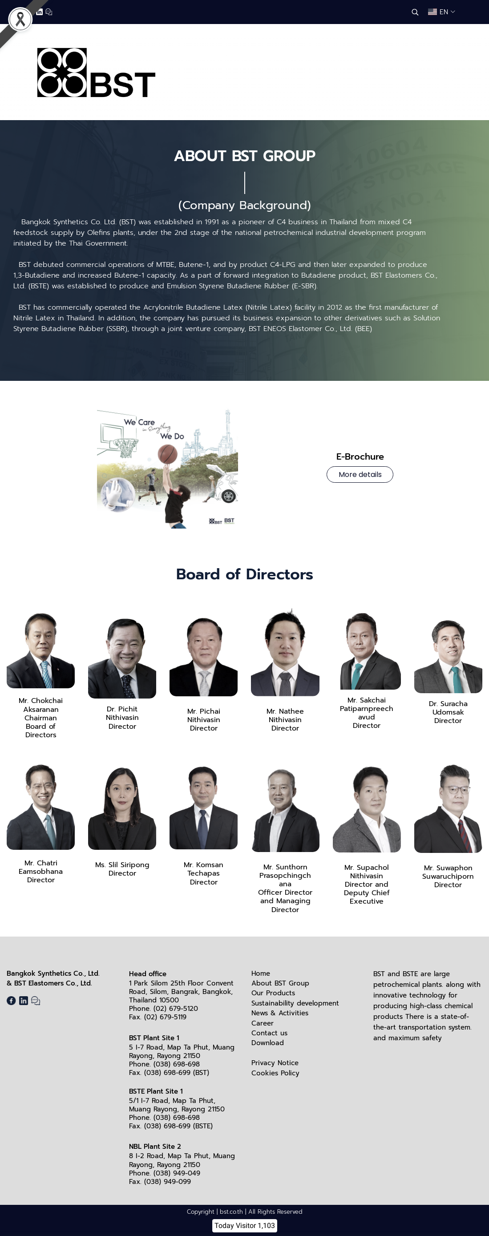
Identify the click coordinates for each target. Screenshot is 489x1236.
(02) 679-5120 (176, 1009)
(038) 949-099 (167, 1182)
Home (260, 973)
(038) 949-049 (177, 1173)
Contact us (269, 1033)
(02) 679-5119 (165, 1017)
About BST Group (280, 983)
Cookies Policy (275, 1073)
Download (267, 1043)
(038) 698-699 (167, 1073)
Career (262, 1023)
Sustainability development (295, 1003)
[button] (415, 12)
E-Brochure (360, 464)
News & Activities (279, 1013)
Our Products (273, 993)
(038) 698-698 (177, 1064)
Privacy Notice (275, 1063)
